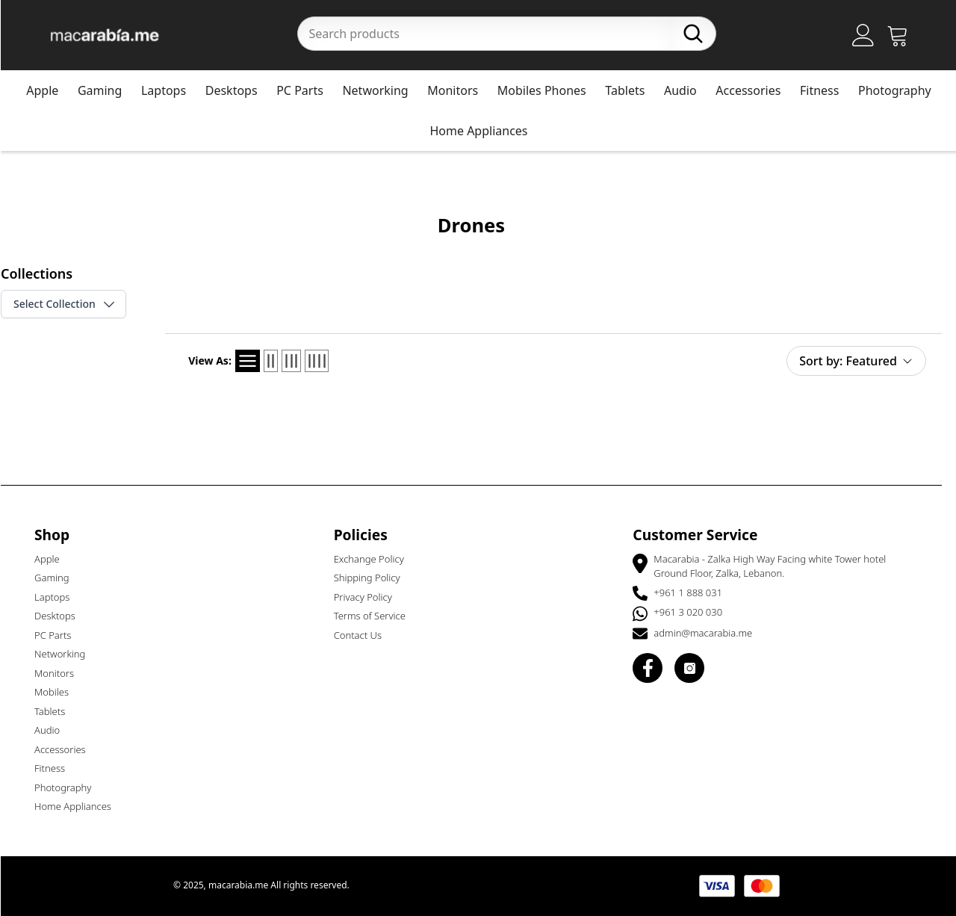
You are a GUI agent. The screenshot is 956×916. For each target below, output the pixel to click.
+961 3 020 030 (694, 612)
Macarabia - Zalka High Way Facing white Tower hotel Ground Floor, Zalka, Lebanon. (776, 566)
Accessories (754, 90)
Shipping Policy (374, 577)
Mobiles (58, 692)
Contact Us (364, 635)
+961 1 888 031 (694, 592)
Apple (49, 90)
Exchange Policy (376, 559)
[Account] (870, 35)
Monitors (459, 90)
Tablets (631, 90)
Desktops (238, 90)
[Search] (700, 33)
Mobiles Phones (548, 90)
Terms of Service (376, 615)
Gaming (106, 90)
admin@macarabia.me (709, 633)
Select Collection (71, 304)
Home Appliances (485, 131)
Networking (382, 90)
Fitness (826, 90)
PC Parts (306, 90)
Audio (687, 90)
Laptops (170, 90)
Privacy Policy (370, 597)
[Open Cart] (904, 35)
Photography (901, 90)
